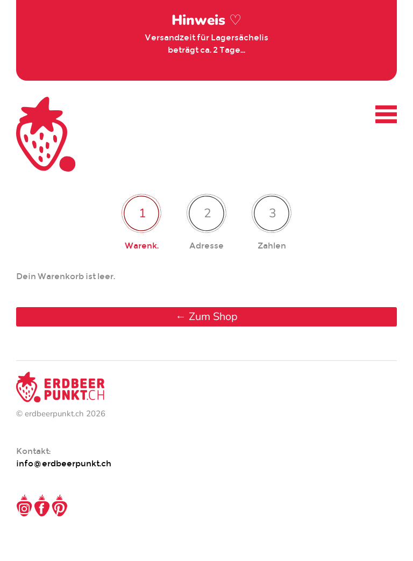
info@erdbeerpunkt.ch (63, 463)
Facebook (42, 505)
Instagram (24, 505)
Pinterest (60, 505)
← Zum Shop (206, 316)
